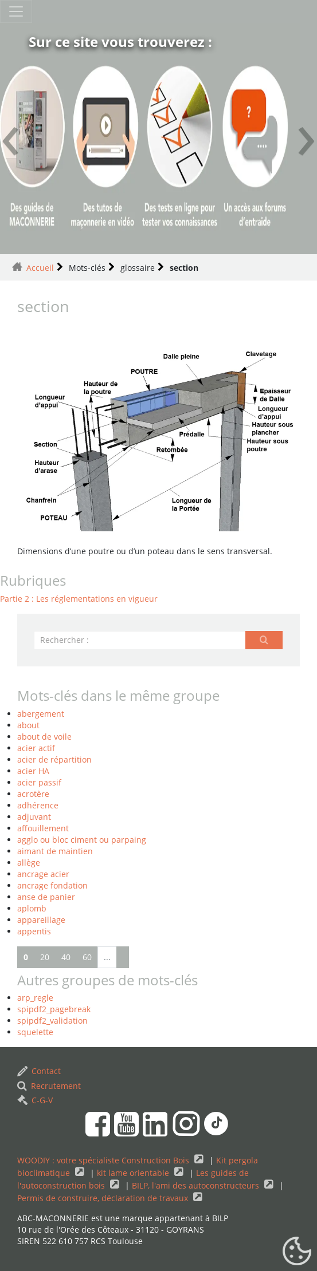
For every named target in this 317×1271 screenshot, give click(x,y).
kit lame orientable (134, 1172)
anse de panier (46, 896)
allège (28, 862)
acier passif (39, 782)
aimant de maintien (55, 851)
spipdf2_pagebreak (54, 1009)
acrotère (33, 793)
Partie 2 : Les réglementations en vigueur (79, 598)
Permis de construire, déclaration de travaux (103, 1198)
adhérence (37, 805)
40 (66, 957)
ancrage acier (43, 874)
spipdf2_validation (52, 1020)
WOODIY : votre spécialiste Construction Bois (104, 1160)
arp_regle (35, 997)
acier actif (36, 748)
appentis (34, 931)
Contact (39, 1070)
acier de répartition (54, 759)
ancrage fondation (52, 885)
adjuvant (34, 816)
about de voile (44, 736)
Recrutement (49, 1085)
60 (87, 957)
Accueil (40, 267)
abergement (40, 713)
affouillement (43, 828)
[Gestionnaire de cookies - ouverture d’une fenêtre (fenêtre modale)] (297, 1251)
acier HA (33, 770)
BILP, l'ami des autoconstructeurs (196, 1185)
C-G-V (35, 1100)
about (28, 725)
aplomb (31, 908)
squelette (35, 1032)
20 (44, 957)
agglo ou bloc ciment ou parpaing (81, 839)
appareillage (41, 919)
